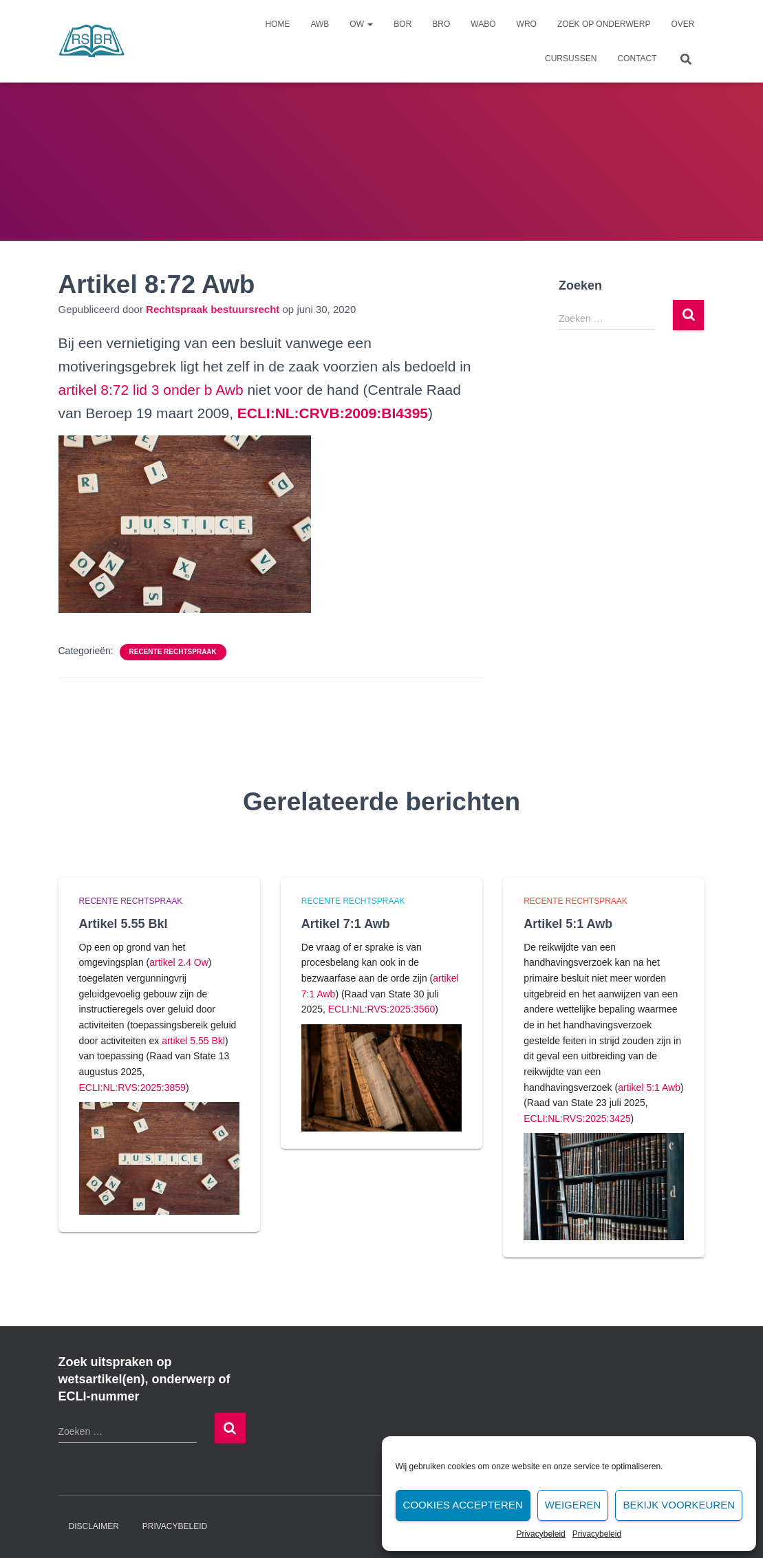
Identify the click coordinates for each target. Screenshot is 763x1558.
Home (277, 24)
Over (682, 24)
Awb (319, 24)
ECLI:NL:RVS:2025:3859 (132, 1087)
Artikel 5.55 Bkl (123, 924)
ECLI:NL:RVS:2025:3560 (381, 1009)
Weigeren (573, 1505)
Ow (361, 24)
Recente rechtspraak (173, 652)
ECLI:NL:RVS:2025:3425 (577, 1118)
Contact (636, 58)
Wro (527, 24)
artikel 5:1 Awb (649, 1087)
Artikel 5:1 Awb (568, 924)
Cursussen (571, 58)
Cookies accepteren (463, 1505)
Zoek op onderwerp (604, 24)
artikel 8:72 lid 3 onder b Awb (151, 390)
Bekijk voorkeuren (679, 1505)
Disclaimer (94, 1526)
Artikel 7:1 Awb (345, 924)
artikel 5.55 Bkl (193, 1040)
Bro (441, 24)
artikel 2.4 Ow (178, 962)
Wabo (483, 24)
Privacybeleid (540, 1534)
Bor (402, 24)
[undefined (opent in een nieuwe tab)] (332, 413)
